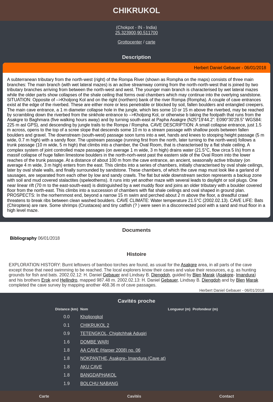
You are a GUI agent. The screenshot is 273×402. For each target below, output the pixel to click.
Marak (208, 275)
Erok (45, 280)
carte (150, 42)
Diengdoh (160, 275)
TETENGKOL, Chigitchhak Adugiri (113, 333)
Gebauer (111, 275)
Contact (226, 396)
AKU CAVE (91, 367)
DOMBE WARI (94, 342)
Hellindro (68, 280)
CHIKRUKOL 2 (94, 325)
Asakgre (189, 264)
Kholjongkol (91, 316)
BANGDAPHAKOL (98, 375)
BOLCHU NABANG (99, 383)
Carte (44, 396)
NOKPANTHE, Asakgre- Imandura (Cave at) (123, 358)
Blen (196, 275)
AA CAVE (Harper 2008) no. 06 (110, 350)
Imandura (245, 275)
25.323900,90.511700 (136, 32)
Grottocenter (130, 42)
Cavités (134, 396)
